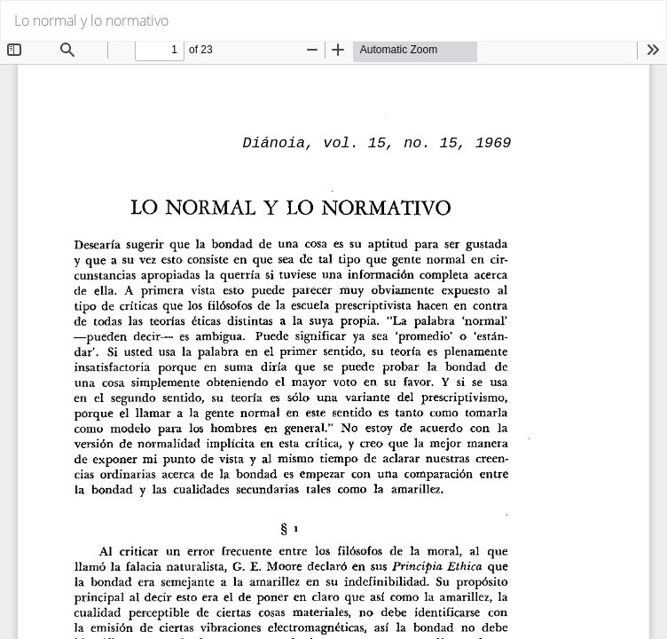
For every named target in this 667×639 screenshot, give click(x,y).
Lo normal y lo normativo (91, 20)
